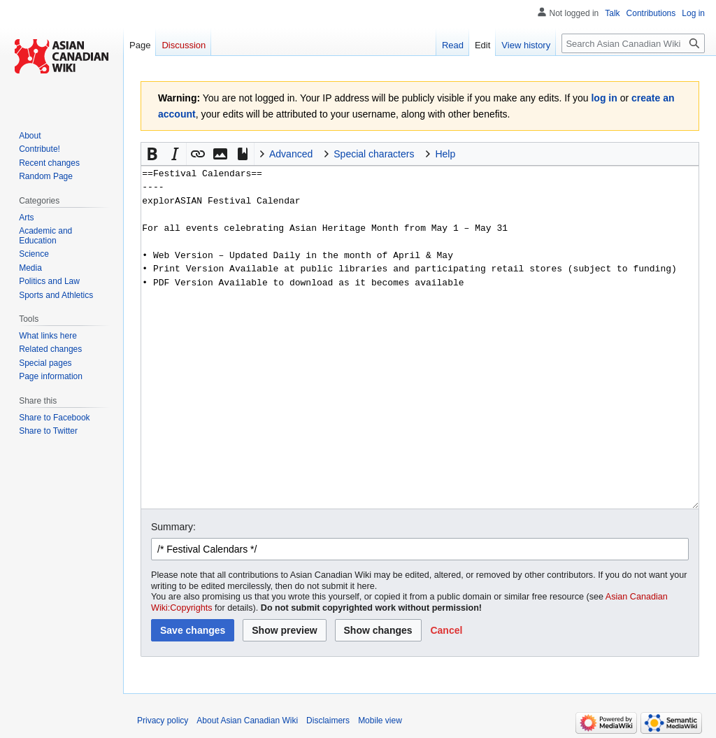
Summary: (173, 526)
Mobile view (380, 720)
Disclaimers (328, 720)
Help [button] (445, 153)
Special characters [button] (374, 153)
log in (604, 98)
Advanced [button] (291, 153)
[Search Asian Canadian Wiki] (633, 43)
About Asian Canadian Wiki (247, 720)
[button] (152, 154)
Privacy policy (162, 720)
